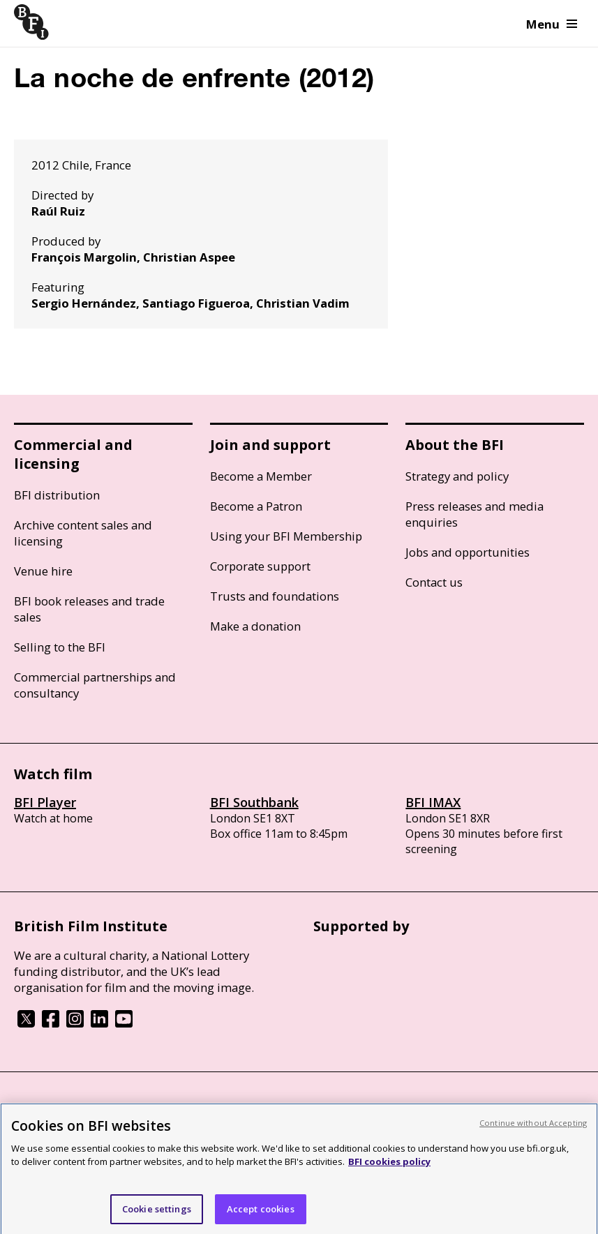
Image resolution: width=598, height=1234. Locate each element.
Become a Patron (256, 506)
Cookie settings (156, 1213)
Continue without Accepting (533, 1127)
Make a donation (255, 626)
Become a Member (261, 476)
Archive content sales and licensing (83, 533)
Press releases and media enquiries (474, 514)
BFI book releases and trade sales (89, 609)
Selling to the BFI (59, 647)
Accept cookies (260, 1213)
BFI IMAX (433, 802)
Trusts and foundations (274, 596)
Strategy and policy (457, 476)
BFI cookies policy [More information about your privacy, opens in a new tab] (389, 1166)
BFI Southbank (254, 802)
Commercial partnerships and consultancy (95, 685)
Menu (551, 24)
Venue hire (43, 571)
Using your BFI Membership (286, 536)
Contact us (434, 582)
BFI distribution (57, 495)
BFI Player (45, 802)
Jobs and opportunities (467, 552)
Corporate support (260, 566)
